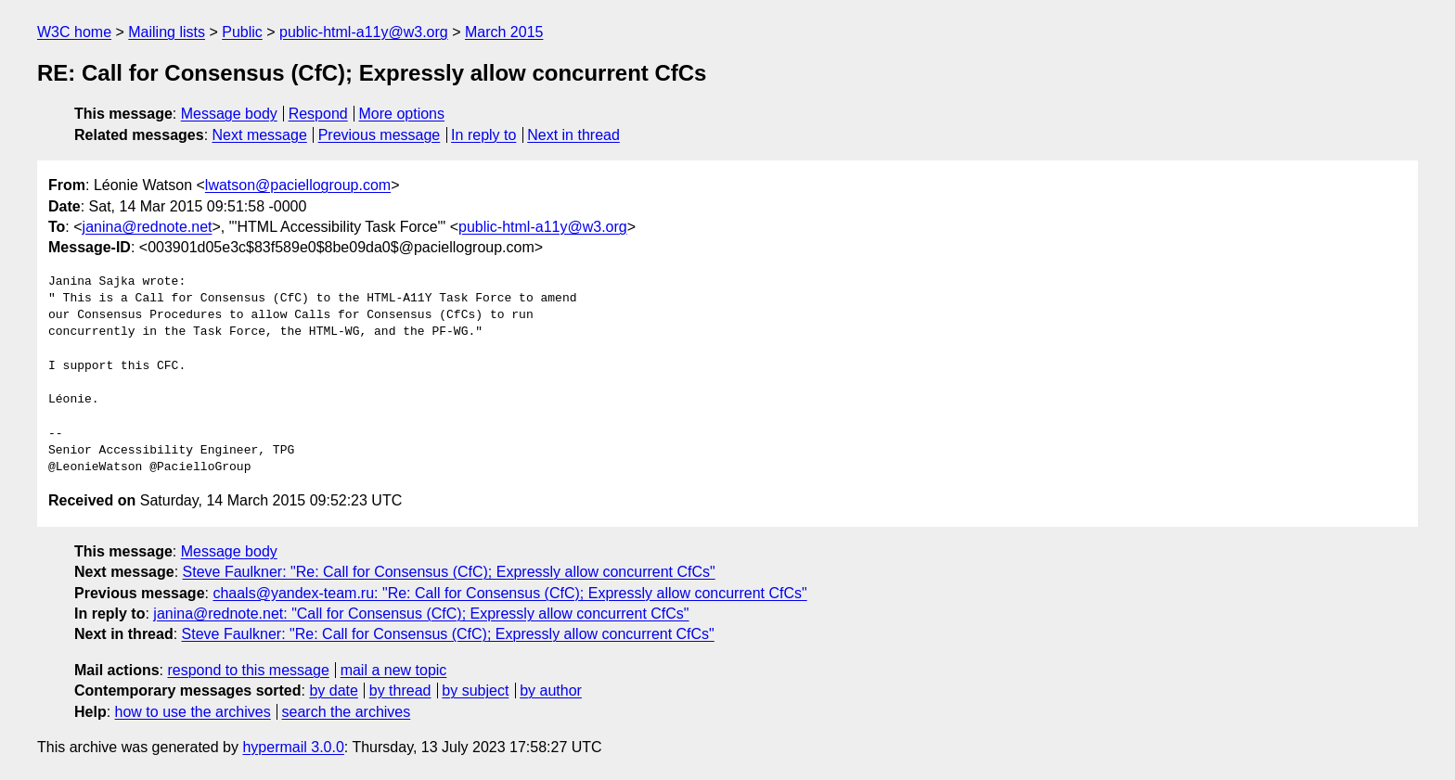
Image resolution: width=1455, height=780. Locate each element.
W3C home (74, 32)
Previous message (379, 135)
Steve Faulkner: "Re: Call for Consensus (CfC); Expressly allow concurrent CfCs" (449, 572)
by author (551, 690)
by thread (400, 690)
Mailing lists (166, 32)
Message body (229, 113)
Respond (318, 113)
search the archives (346, 712)
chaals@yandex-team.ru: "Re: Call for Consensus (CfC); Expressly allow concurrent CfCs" (509, 593)
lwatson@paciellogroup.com (298, 185)
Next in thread (573, 135)
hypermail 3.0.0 (292, 747)
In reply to (483, 135)
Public (242, 32)
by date (333, 690)
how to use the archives (193, 712)
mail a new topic (394, 670)
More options (402, 113)
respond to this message (247, 670)
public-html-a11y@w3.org (363, 32)
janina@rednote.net (147, 227)
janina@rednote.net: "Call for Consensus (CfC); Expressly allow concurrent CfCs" (421, 613)
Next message (259, 135)
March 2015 (504, 32)
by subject (475, 690)
